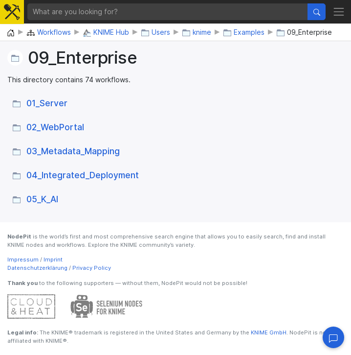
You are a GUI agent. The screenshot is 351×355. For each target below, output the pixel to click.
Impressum (23, 259)
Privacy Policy (91, 267)
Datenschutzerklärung (37, 267)
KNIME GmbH (267, 332)
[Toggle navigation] (339, 11)
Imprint (53, 259)
